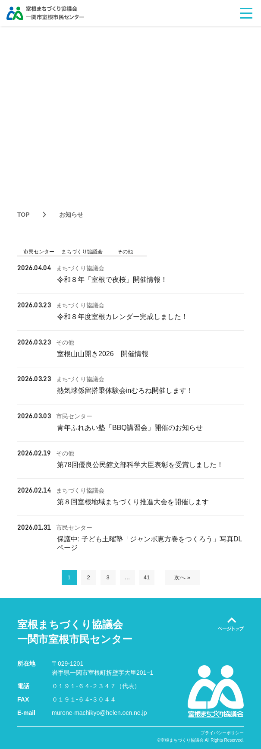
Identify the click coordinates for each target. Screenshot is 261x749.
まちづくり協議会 (82, 252)
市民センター (38, 252)
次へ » (182, 577)
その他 (125, 252)
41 (147, 577)
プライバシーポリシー (222, 733)
